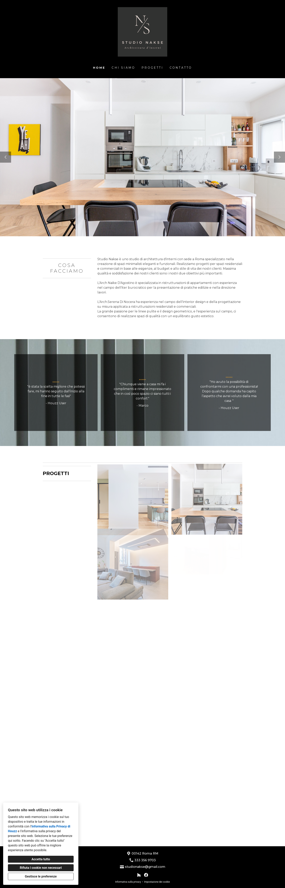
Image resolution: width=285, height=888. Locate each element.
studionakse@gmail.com (145, 867)
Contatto (181, 67)
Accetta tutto (40, 859)
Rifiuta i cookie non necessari (41, 868)
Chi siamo (123, 67)
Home (99, 67)
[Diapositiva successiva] (279, 157)
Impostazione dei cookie (157, 881)
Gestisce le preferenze (41, 876)
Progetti (152, 67)
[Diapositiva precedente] (5, 157)
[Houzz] (139, 875)
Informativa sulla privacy (128, 881)
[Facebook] (146, 875)
